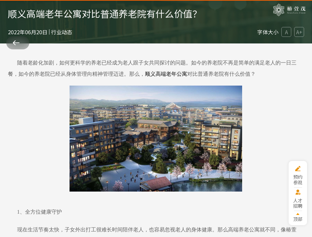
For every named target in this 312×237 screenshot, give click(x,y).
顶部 (297, 219)
